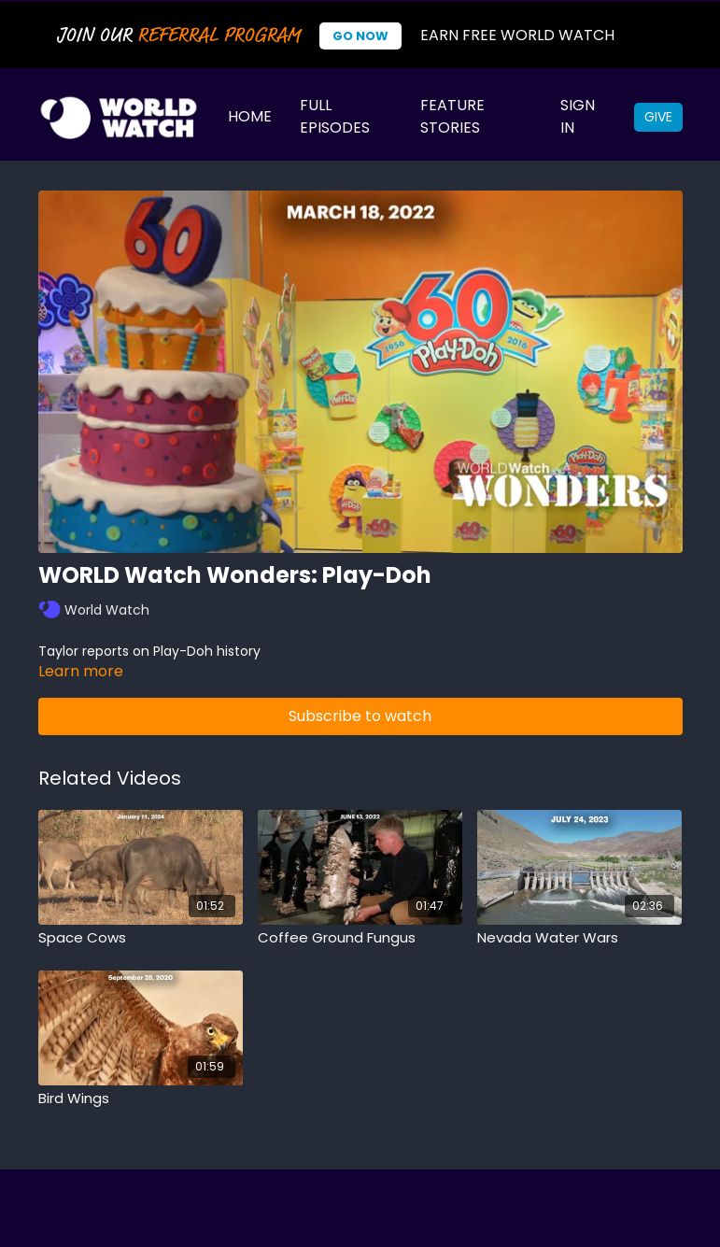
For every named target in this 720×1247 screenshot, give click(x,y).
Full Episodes (335, 116)
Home (250, 116)
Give (658, 116)
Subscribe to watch (360, 716)
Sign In (577, 116)
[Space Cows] (140, 938)
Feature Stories (452, 116)
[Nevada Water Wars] (579, 938)
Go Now (360, 36)
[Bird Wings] (140, 1099)
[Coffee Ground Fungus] (360, 938)
